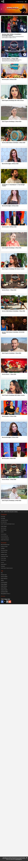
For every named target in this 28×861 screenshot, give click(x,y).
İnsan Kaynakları (4, 582)
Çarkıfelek (2, 548)
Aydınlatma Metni (4, 591)
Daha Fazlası (3, 596)
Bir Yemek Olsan (4, 522)
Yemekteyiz (3, 566)
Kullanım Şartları (4, 589)
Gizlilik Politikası (4, 586)
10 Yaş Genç (3, 516)
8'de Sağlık (3, 518)
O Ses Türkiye (3, 558)
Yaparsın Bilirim (3, 564)
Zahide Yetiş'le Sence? (5, 539)
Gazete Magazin (4, 526)
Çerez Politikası (4, 588)
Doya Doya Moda (4, 550)
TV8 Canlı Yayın (20, 1)
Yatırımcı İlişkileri (4, 576)
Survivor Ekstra (3, 534)
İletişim (2, 580)
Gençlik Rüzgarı (3, 529)
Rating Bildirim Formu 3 (5, 593)
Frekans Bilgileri (4, 584)
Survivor (2, 562)
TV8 (1, 572)
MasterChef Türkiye (4, 556)
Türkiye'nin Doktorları (5, 537)
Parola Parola (3, 560)
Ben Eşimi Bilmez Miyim (5, 544)
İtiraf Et (2, 531)
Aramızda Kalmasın (4, 520)
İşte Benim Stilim (4, 552)
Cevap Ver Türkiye (4, 546)
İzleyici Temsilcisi (4, 578)
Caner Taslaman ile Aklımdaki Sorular (8, 523)
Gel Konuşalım (3, 528)
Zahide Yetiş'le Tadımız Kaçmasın (7, 568)
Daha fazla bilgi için (18, 859)
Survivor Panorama (4, 536)
